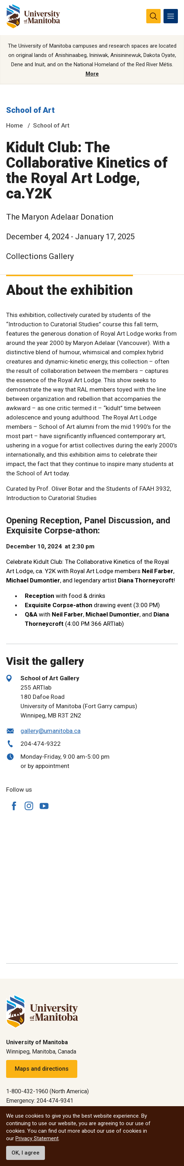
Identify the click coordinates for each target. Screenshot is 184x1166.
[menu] (171, 16)
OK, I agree (26, 1153)
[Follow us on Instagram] (29, 806)
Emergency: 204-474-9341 (39, 1100)
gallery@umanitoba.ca (50, 730)
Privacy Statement (37, 1138)
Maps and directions (42, 1068)
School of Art (30, 110)
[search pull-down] (153, 16)
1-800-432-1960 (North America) (47, 1091)
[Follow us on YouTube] (44, 805)
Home (14, 125)
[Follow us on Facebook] (14, 806)
